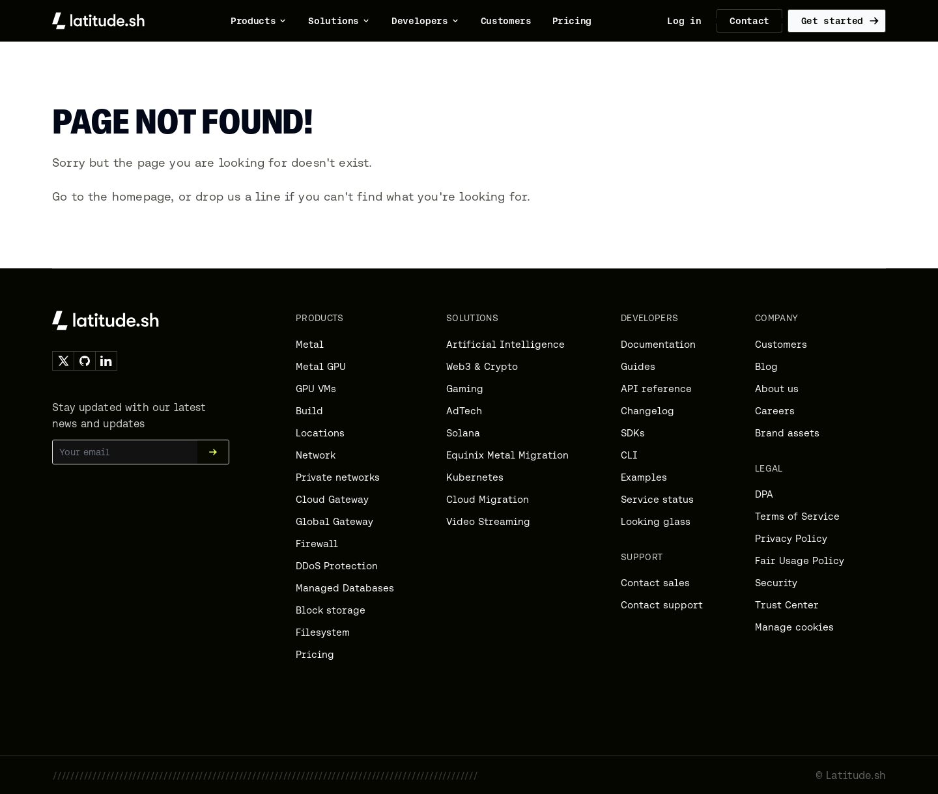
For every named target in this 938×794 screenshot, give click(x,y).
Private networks (338, 477)
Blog (766, 366)
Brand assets (787, 432)
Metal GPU (321, 366)
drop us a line (238, 196)
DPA (764, 494)
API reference (656, 388)
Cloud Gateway (332, 499)
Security (776, 582)
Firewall (317, 543)
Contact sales (655, 582)
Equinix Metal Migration (507, 455)
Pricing (315, 654)
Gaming (464, 388)
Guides (638, 366)
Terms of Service (797, 516)
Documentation (658, 344)
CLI (629, 455)
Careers (775, 410)
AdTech (464, 410)
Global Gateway (334, 521)
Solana (463, 432)
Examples (644, 477)
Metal (310, 344)
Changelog (647, 410)
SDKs (633, 432)
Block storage (330, 610)
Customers (781, 344)
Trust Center (787, 604)
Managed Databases (345, 587)
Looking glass (655, 521)
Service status (657, 499)
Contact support (662, 604)
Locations (320, 432)
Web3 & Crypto (482, 366)
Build (309, 410)
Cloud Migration (487, 499)
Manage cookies (794, 626)
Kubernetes (475, 477)
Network (315, 455)
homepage (141, 196)
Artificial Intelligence (505, 344)
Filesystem (323, 632)
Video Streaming (488, 521)
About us (777, 388)
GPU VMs (316, 388)
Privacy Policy (791, 538)
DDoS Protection (337, 565)
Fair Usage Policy (799, 560)
